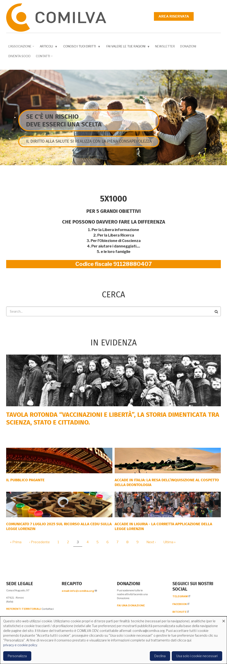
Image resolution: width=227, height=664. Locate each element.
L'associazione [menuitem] (20, 47)
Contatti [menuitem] (43, 57)
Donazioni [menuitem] (188, 46)
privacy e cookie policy (20, 645)
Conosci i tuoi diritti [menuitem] (80, 47)
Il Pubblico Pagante (25, 480)
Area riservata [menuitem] (173, 16)
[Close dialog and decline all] (223, 619)
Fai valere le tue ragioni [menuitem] (127, 47)
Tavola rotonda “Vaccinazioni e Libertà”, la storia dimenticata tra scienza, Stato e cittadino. (112, 418)
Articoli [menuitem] (47, 47)
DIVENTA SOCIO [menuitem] (19, 56)
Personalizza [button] (17, 656)
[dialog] (113, 640)
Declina (160, 656)
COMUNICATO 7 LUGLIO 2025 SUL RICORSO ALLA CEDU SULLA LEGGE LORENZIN (59, 526)
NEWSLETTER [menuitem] (165, 46)
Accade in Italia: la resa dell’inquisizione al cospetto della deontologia (167, 482)
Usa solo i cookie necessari (197, 656)
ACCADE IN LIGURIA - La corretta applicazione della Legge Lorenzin (163, 526)
